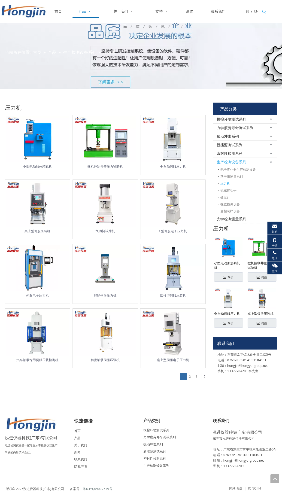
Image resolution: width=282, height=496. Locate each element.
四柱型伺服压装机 (173, 295)
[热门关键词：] (264, 11)
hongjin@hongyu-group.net (243, 460)
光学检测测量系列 (231, 219)
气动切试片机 (105, 231)
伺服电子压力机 (37, 295)
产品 (77, 438)
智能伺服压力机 (105, 295)
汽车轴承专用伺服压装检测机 (37, 360)
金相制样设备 (230, 211)
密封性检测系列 (230, 153)
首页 (77, 431)
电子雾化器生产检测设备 (238, 169)
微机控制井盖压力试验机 (105, 166)
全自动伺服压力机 (173, 166)
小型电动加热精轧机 (37, 166)
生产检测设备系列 (231, 161)
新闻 (77, 452)
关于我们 (80, 445)
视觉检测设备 (230, 204)
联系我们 (80, 459)
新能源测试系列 (230, 144)
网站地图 (235, 488)
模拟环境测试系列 (231, 119)
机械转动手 (228, 190)
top (274, 478)
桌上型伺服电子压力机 (173, 360)
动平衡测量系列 (231, 176)
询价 (228, 277)
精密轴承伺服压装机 (105, 360)
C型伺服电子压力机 (173, 231)
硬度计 (225, 197)
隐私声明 (80, 466)
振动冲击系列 (228, 136)
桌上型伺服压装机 (37, 231)
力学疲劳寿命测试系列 (235, 127)
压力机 (225, 183)
